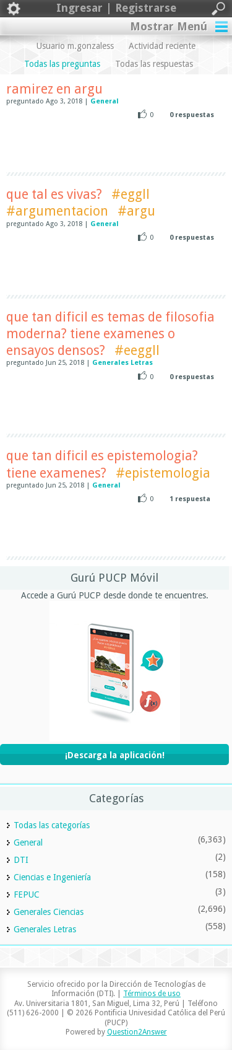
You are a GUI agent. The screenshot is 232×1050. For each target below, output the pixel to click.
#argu (136, 211)
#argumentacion (57, 211)
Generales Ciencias (49, 912)
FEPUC (27, 894)
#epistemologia (163, 473)
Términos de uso (152, 993)
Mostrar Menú (168, 26)
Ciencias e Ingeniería (52, 877)
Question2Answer (137, 1032)
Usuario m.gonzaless (75, 46)
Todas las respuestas (154, 64)
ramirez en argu (54, 89)
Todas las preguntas (62, 64)
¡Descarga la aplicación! (115, 755)
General (104, 101)
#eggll (130, 194)
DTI (21, 860)
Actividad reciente (162, 46)
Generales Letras (122, 363)
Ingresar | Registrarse (116, 8)
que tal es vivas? (54, 194)
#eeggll (137, 350)
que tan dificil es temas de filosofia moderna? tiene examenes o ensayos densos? (110, 334)
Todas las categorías (52, 825)
